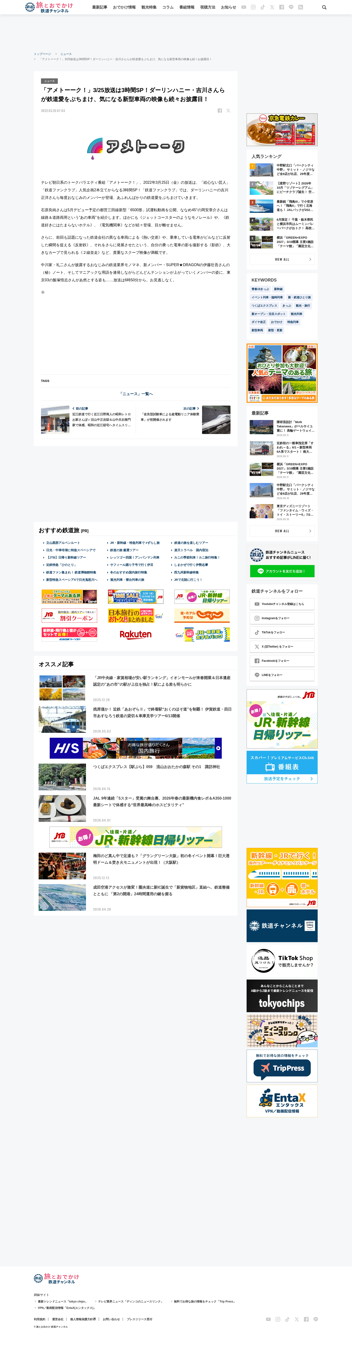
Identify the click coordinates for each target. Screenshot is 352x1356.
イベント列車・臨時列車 (267, 297)
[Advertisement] (176, 33)
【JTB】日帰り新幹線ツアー (66, 557)
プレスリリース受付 (139, 1319)
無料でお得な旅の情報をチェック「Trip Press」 (205, 1301)
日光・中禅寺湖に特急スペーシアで (70, 549)
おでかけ (276, 322)
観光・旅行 (303, 305)
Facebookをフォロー (272, 660)
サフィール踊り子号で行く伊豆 (131, 564)
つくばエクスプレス (264, 305)
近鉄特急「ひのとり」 (61, 564)
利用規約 (39, 1319)
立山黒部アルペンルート (63, 542)
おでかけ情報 (124, 8)
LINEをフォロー (268, 675)
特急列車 (293, 322)
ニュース (66, 54)
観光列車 (296, 314)
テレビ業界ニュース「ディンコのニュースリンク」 (130, 1301)
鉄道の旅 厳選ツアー (124, 549)
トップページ (42, 54)
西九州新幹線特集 (186, 572)
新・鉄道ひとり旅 (299, 297)
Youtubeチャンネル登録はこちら (279, 604)
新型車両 (257, 330)
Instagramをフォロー (272, 618)
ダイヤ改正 (259, 322)
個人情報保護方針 (81, 1319)
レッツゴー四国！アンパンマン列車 (134, 557)
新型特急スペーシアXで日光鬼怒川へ (72, 579)
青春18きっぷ (260, 289)
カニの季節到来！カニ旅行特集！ (197, 557)
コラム (168, 8)
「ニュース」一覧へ (136, 393)
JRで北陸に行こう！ (188, 579)
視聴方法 (208, 8)
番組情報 (187, 8)
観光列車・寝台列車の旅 (127, 579)
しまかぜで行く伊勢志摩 (191, 564)
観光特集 (149, 8)
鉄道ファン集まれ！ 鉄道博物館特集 (71, 572)
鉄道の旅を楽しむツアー (191, 542)
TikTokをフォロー (270, 632)
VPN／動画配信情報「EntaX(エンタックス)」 (67, 1308)
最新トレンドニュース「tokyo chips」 (63, 1301)
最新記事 (100, 8)
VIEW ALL (282, 259)
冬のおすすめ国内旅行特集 (128, 572)
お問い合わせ (111, 1319)
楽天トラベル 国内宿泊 (191, 549)
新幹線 (278, 289)
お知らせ (228, 8)
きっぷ (286, 305)
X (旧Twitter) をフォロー (274, 646)
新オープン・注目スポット (269, 314)
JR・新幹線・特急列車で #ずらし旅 (135, 542)
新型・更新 (275, 330)
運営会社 (57, 1319)
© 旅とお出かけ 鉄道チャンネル (51, 1326)
